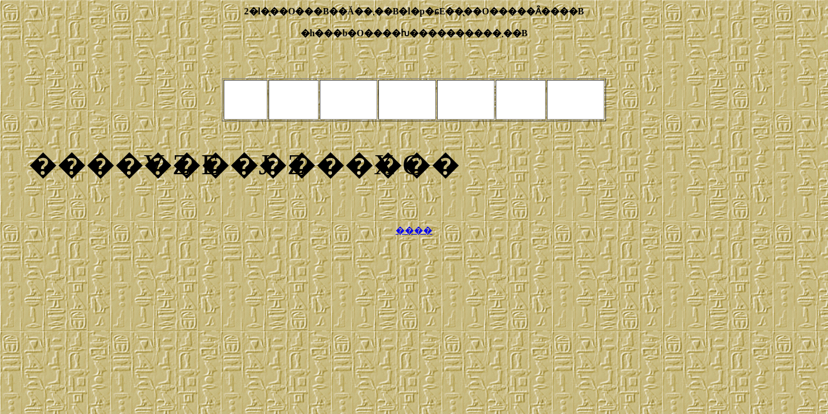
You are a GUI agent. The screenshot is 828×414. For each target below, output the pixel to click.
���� (414, 230)
